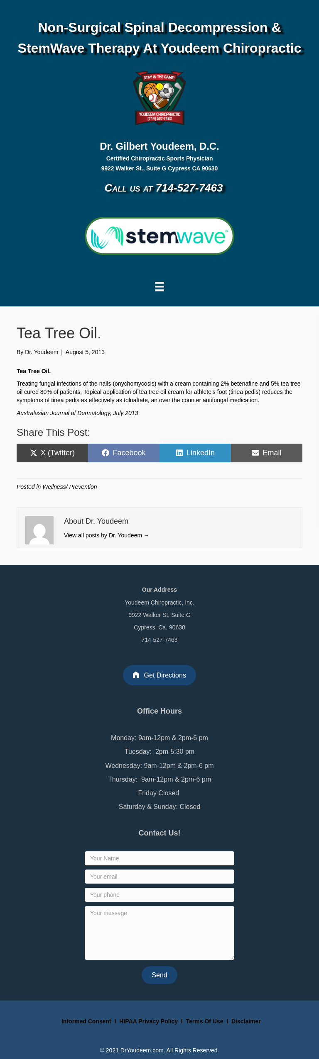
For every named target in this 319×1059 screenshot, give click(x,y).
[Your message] (159, 933)
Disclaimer (246, 1021)
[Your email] (159, 877)
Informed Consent (85, 1021)
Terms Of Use (205, 1021)
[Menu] (159, 286)
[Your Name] (159, 858)
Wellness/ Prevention (69, 486)
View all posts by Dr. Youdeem (107, 535)
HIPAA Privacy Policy (148, 1021)
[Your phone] (159, 895)
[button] (159, 975)
